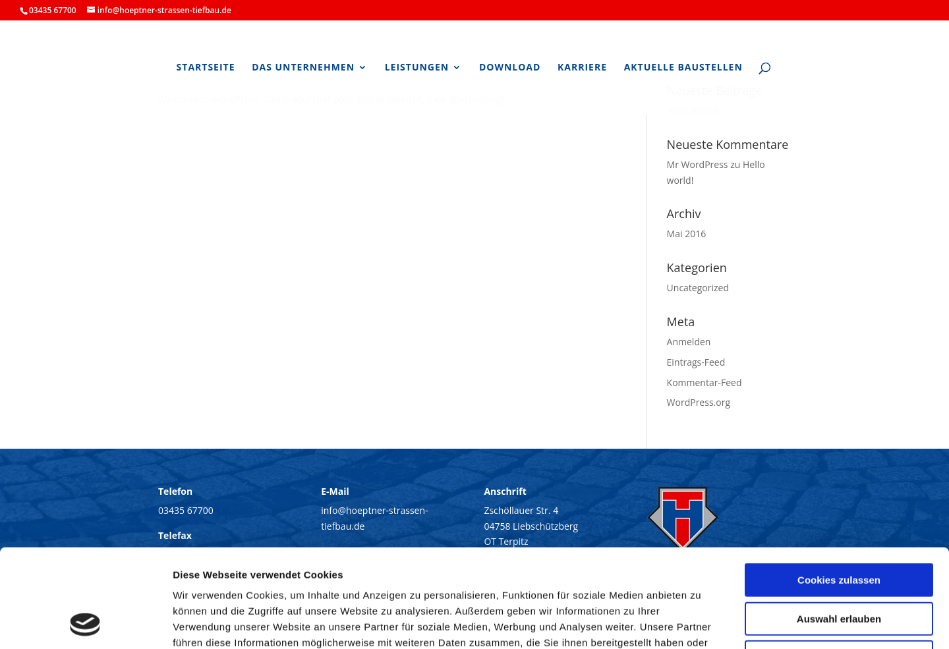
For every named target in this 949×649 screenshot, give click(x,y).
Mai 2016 (686, 233)
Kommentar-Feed (704, 382)
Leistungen (417, 68)
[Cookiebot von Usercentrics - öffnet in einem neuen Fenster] (85, 623)
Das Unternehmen (303, 68)
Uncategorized (698, 287)
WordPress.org (698, 402)
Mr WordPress (697, 164)
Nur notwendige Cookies (839, 565)
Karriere (582, 68)
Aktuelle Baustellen (683, 68)
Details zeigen (701, 623)
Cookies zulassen (838, 488)
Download (510, 68)
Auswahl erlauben (839, 526)
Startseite (206, 68)
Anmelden (689, 341)
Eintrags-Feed (696, 362)
